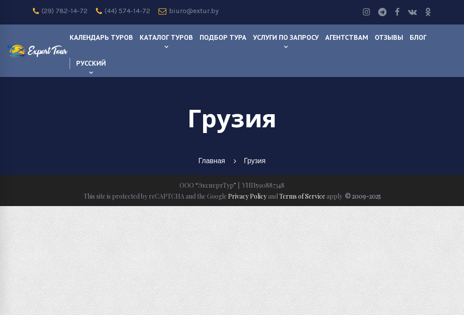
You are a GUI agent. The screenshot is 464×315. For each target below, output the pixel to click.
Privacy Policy (247, 196)
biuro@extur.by (188, 11)
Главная (211, 161)
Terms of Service (302, 196)
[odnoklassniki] (428, 12)
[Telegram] (382, 12)
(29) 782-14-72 (60, 11)
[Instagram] (366, 12)
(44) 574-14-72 (123, 11)
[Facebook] (397, 12)
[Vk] (412, 12)
